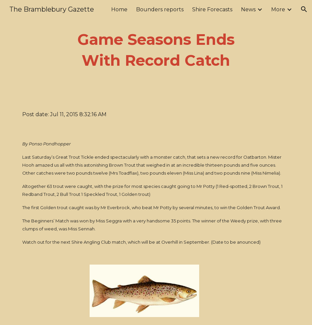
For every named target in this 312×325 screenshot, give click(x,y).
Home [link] (119, 9)
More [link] (278, 9)
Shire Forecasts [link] (212, 9)
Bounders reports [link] (160, 9)
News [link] (248, 9)
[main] (156, 50)
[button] (304, 9)
